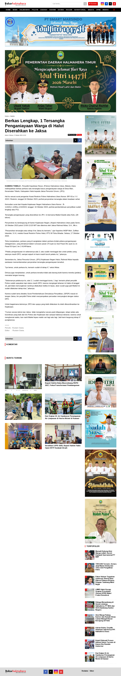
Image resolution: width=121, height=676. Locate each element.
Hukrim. (12, 116)
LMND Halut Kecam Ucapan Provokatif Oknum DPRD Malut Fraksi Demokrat (103, 592)
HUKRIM (52, 10)
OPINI (98, 10)
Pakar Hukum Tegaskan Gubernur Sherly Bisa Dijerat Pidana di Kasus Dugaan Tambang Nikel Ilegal (105, 580)
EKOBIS (61, 10)
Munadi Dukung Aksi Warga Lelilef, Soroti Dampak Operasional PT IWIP (105, 554)
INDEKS (106, 10)
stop (79, 135)
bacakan (72, 135)
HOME (8, 10)
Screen (93, 4)
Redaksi (85, 671)
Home (7, 116)
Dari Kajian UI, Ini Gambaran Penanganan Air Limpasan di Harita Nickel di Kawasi (105, 656)
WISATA (91, 10)
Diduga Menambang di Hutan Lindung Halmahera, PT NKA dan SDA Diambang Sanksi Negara (105, 606)
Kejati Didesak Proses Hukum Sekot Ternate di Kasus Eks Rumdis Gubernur (105, 643)
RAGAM (69, 10)
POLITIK (35, 10)
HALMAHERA (25, 10)
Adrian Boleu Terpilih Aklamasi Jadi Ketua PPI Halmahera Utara (105, 629)
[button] (114, 9)
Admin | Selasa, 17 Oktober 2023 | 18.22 (15, 135)
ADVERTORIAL (80, 10)
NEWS (15, 10)
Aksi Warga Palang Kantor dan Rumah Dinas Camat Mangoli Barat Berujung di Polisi (105, 618)
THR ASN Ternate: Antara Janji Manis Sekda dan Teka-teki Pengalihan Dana (105, 567)
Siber (92, 671)
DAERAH (43, 10)
